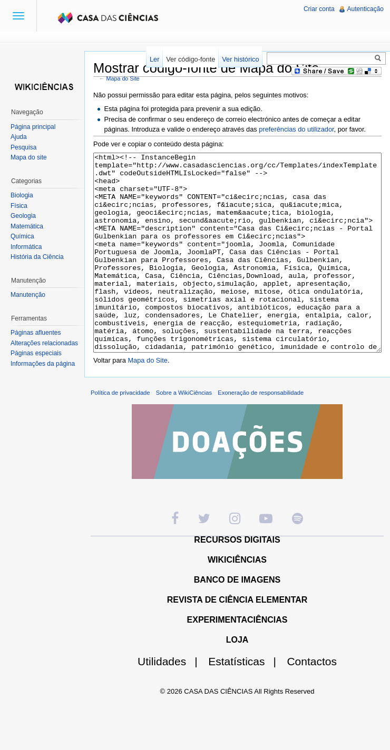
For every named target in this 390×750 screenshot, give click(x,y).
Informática (26, 247)
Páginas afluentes (36, 332)
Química (22, 236)
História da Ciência (37, 257)
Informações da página (43, 363)
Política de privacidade (120, 432)
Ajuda (19, 137)
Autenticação (365, 9)
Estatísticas (246, 701)
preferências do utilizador (296, 129)
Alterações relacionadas (44, 343)
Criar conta (319, 9)
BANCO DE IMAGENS (237, 619)
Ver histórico (240, 59)
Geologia (23, 215)
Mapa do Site (123, 78)
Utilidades (172, 701)
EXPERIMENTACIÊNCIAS (237, 659)
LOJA (237, 679)
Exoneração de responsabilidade (261, 432)
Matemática (27, 226)
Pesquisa (23, 147)
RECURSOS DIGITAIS (237, 579)
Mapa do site (29, 157)
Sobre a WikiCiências (184, 432)
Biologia (22, 195)
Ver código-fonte (190, 59)
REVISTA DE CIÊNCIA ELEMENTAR (237, 639)
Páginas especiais (36, 353)
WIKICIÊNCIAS (237, 599)
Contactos (312, 701)
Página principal (33, 127)
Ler (155, 59)
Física (19, 205)
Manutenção (28, 294)
